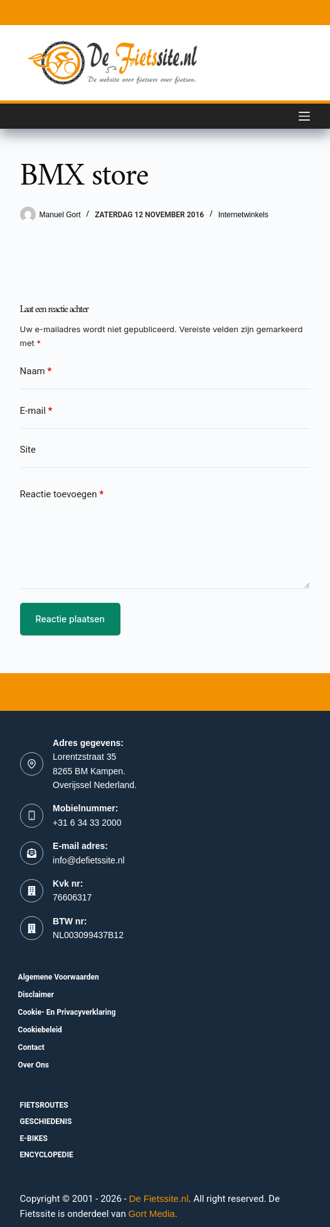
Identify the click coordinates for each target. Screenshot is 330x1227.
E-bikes (34, 1138)
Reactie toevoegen (62, 494)
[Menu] (304, 116)
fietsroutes (44, 1105)
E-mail (36, 411)
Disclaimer (36, 994)
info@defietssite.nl (89, 860)
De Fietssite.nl (158, 1198)
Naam (36, 371)
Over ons (33, 1065)
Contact (31, 1047)
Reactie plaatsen (70, 619)
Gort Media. (152, 1213)
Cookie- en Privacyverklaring (67, 1012)
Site (28, 449)
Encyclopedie (46, 1154)
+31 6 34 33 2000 (87, 823)
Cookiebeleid (40, 1029)
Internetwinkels (243, 214)
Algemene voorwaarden (58, 977)
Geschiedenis (46, 1121)
